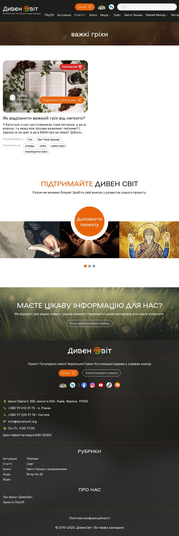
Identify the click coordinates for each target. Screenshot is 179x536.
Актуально (64, 15)
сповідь (29, 145)
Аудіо (6, 474)
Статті (80, 15)
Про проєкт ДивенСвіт (18, 497)
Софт (117, 15)
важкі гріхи (58, 145)
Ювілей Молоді (157, 15)
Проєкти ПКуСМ (13, 502)
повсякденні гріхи (36, 151)
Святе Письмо (133, 15)
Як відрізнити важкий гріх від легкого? (44, 117)
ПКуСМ (49, 15)
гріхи (43, 145)
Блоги (93, 15)
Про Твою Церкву (48, 139)
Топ (29, 139)
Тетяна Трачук (22, 97)
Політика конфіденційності (89, 518)
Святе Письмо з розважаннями (47, 469)
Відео (6, 479)
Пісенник (32, 458)
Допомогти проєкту (89, 221)
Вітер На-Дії (35, 474)
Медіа (105, 15)
